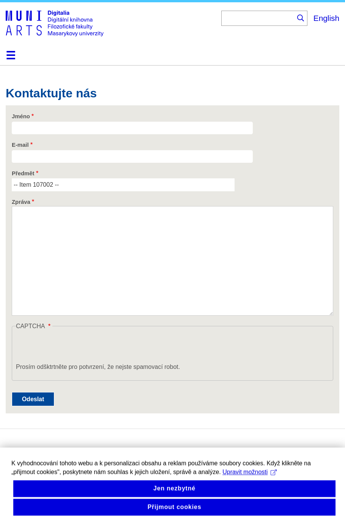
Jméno (21, 116)
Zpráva (21, 202)
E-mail (20, 145)
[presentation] (73, 347)
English (326, 18)
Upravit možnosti (249, 478)
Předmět (23, 173)
